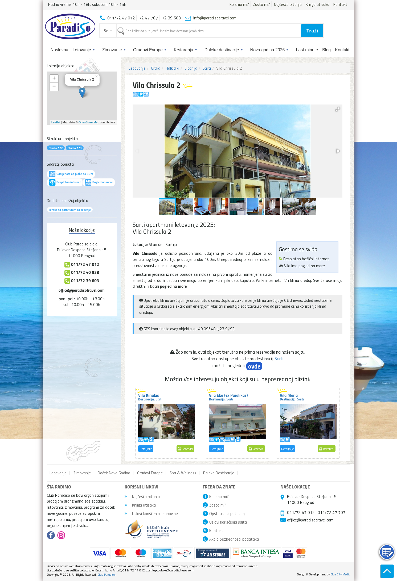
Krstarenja (185, 50)
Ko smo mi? (239, 4)
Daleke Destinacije (218, 473)
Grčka (155, 68)
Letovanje (83, 50)
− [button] (54, 87)
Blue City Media (340, 574)
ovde (254, 366)
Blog (326, 50)
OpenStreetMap (89, 122)
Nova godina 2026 (269, 50)
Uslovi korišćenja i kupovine (151, 513)
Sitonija (191, 68)
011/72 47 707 (331, 512)
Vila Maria (292, 397)
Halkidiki (172, 68)
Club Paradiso (106, 574)
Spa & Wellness (183, 473)
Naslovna (59, 50)
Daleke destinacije (223, 50)
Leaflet (55, 122)
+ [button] (54, 79)
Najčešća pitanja (288, 4)
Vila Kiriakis (150, 397)
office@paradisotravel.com (82, 290)
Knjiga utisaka (317, 4)
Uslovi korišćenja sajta (228, 522)
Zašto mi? (261, 4)
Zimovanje (114, 50)
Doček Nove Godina (114, 473)
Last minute (307, 50)
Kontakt (340, 4)
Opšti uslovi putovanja (228, 513)
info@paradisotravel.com (214, 18)
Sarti (207, 68)
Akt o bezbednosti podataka (234, 539)
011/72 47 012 (301, 512)
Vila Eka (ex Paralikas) (228, 397)
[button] (337, 109)
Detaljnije (146, 448)
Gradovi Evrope (149, 50)
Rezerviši (185, 448)
